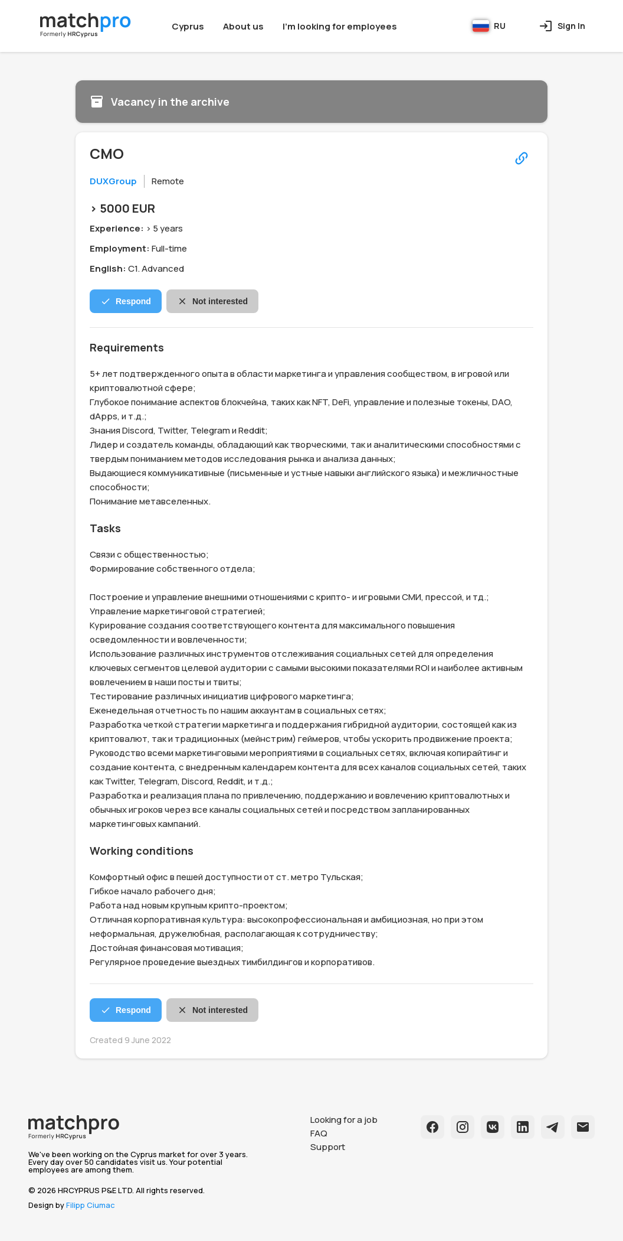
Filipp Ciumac (90, 1205)
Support (327, 1146)
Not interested (212, 301)
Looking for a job (344, 1119)
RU (489, 26)
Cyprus (188, 26)
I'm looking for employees (340, 26)
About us (243, 26)
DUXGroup (113, 181)
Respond (125, 301)
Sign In (562, 26)
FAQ (318, 1133)
